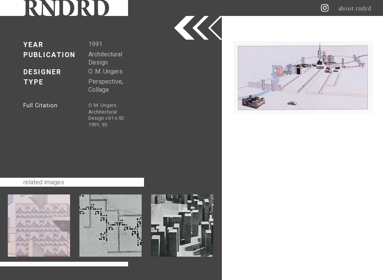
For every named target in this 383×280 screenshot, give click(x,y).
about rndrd (354, 8)
